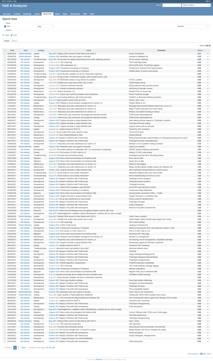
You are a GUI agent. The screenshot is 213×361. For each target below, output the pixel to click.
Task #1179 (53, 211)
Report (14, 41)
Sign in (208, 1)
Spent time (47, 14)
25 (47, 348)
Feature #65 (53, 330)
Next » (24, 348)
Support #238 (54, 103)
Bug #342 (52, 59)
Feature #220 (54, 120)
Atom (204, 354)
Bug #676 (52, 213)
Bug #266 (52, 91)
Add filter (181, 26)
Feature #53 (53, 138)
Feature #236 (54, 298)
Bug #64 (52, 275)
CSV (209, 354)
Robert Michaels (25, 54)
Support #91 (53, 129)
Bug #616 (52, 77)
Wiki (85, 14)
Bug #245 (52, 97)
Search (158, 5)
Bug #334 (52, 83)
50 (50, 348)
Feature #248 (54, 152)
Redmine (99, 359)
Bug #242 (52, 100)
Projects (9, 1)
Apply (7, 35)
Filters (8, 23)
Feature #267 (54, 280)
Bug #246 (52, 155)
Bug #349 (52, 80)
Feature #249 (54, 68)
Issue (88, 50)
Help (15, 1)
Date (8, 26)
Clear (15, 35)
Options (8, 30)
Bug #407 (52, 54)
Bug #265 (52, 295)
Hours (200, 50)
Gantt (57, 14)
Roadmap (27, 14)
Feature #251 (54, 94)
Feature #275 (54, 62)
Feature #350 (54, 57)
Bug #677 (52, 74)
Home (4, 1)
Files (92, 14)
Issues (37, 14)
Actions (208, 53)
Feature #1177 (54, 338)
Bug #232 (52, 115)
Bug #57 (52, 248)
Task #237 (53, 106)
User (26, 50)
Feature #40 (53, 208)
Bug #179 (52, 173)
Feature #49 (53, 263)
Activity (17, 14)
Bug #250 (52, 150)
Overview (7, 14)
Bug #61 (52, 132)
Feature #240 (54, 187)
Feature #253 (54, 324)
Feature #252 (54, 65)
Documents (75, 14)
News (65, 14)
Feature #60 (53, 199)
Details (6, 41)
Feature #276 (54, 86)
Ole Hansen (25, 59)
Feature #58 (53, 135)
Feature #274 (54, 225)
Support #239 (54, 158)
